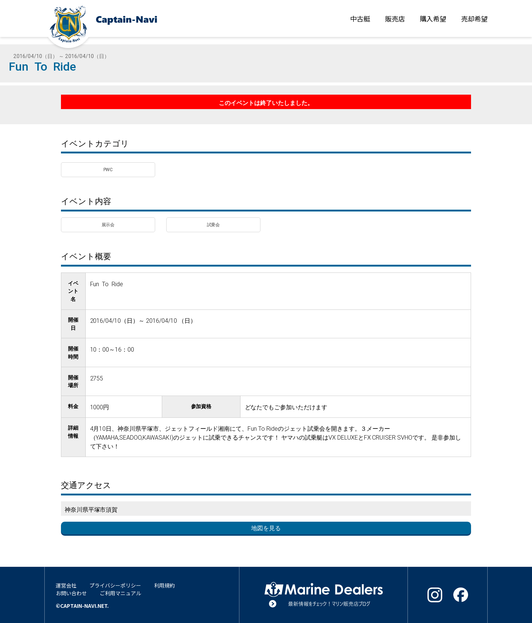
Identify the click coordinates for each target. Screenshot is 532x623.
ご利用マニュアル (120, 593)
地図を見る (266, 528)
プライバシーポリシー (115, 585)
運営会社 (66, 585)
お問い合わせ (71, 593)
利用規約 (164, 585)
